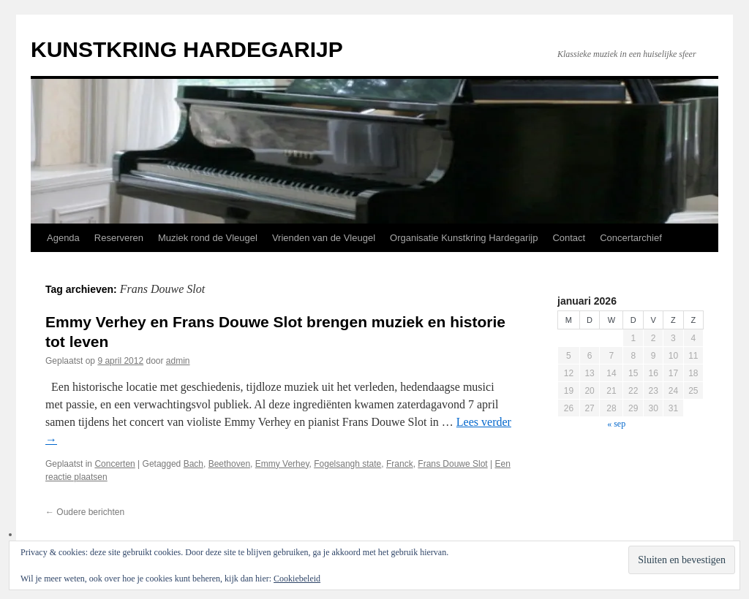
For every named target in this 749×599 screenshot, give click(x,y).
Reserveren (118, 237)
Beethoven (229, 464)
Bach (193, 464)
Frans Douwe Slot (452, 464)
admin (178, 361)
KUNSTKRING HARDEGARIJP (187, 49)
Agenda (63, 237)
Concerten (114, 464)
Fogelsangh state (347, 464)
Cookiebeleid (297, 578)
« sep (616, 424)
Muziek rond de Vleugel (207, 237)
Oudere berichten (84, 512)
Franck (399, 464)
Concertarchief (631, 237)
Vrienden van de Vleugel (323, 237)
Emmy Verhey (282, 464)
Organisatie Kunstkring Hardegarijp (464, 237)
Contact (568, 237)
